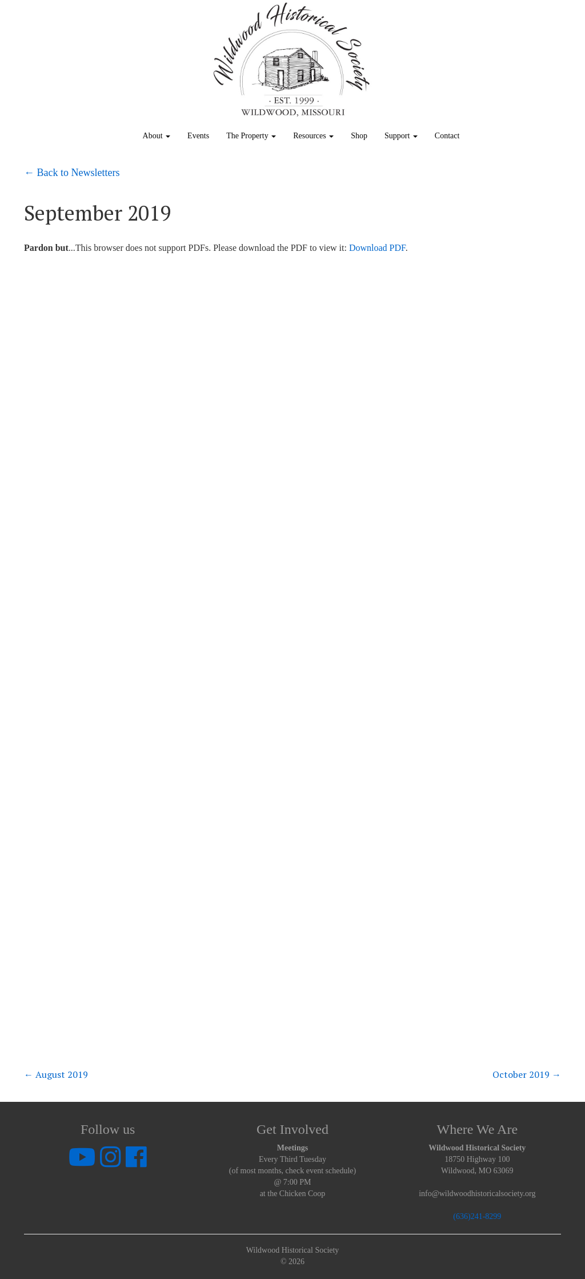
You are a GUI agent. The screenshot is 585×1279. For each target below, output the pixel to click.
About (157, 135)
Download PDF (377, 248)
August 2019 (56, 1074)
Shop (359, 135)
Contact (447, 135)
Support (401, 135)
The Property (251, 135)
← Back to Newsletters (71, 172)
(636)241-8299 (477, 1216)
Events (198, 135)
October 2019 (526, 1074)
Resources (313, 135)
